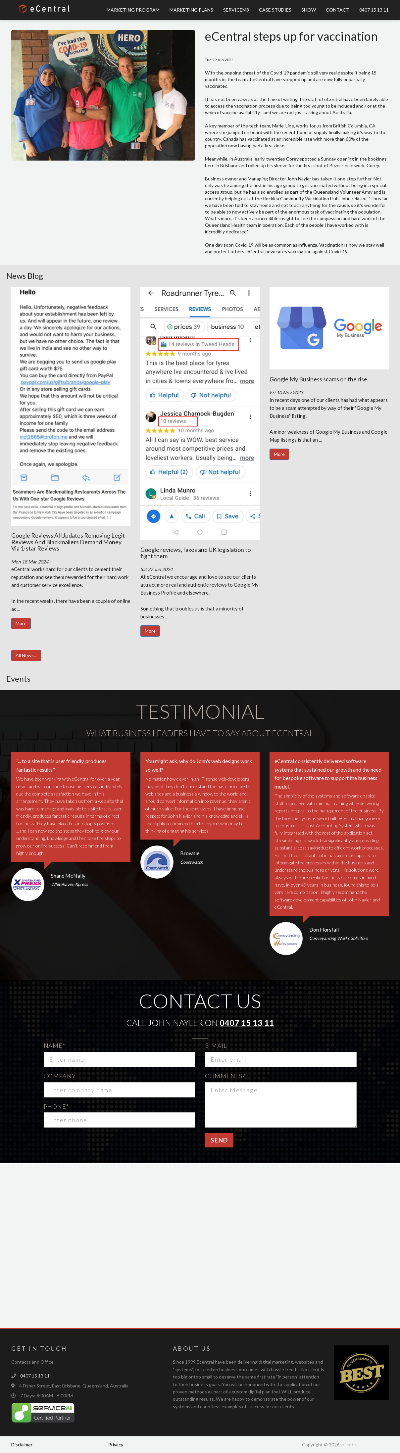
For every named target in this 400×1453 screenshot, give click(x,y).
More (21, 623)
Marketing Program (133, 10)
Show (308, 10)
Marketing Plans (191, 10)
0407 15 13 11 (374, 10)
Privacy (115, 1444)
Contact (337, 10)
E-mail (215, 1045)
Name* (55, 1045)
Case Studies (275, 10)
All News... (26, 655)
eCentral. (350, 1444)
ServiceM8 (236, 10)
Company (60, 1076)
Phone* (56, 1106)
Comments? (225, 1076)
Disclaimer (21, 1444)
